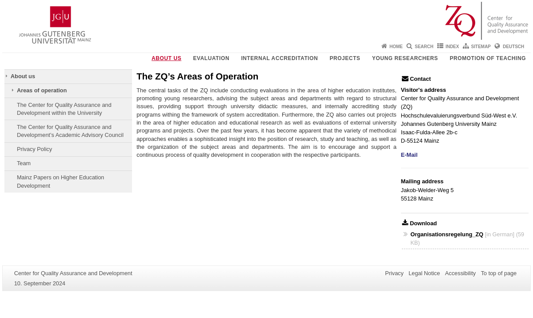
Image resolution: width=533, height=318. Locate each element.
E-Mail (409, 154)
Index (452, 46)
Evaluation (211, 58)
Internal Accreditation (279, 58)
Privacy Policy (34, 149)
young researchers (405, 58)
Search (424, 46)
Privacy (394, 273)
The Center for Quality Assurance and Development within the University (64, 109)
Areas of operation (42, 90)
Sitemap (481, 46)
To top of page (499, 273)
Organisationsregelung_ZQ (447, 234)
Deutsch (513, 46)
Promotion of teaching (488, 58)
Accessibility (460, 273)
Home (396, 46)
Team (23, 163)
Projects (344, 58)
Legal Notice (424, 273)
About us (166, 58)
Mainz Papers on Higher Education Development (60, 181)
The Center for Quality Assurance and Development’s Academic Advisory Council (70, 131)
